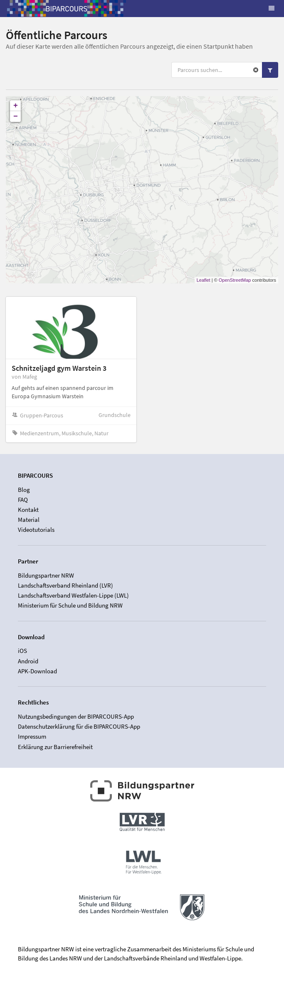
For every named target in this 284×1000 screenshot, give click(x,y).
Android (28, 661)
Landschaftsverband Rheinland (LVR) (65, 585)
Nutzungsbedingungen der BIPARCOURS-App (76, 716)
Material (29, 520)
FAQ (23, 500)
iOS (22, 651)
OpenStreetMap (235, 280)
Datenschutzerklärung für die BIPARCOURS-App (79, 726)
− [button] (15, 117)
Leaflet (203, 280)
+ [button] (15, 106)
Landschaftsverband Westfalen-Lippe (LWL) (73, 595)
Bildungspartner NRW (46, 575)
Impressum (32, 736)
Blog (24, 490)
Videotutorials (36, 529)
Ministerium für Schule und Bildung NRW (70, 605)
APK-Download (37, 671)
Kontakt (28, 510)
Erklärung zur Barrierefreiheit (55, 747)
